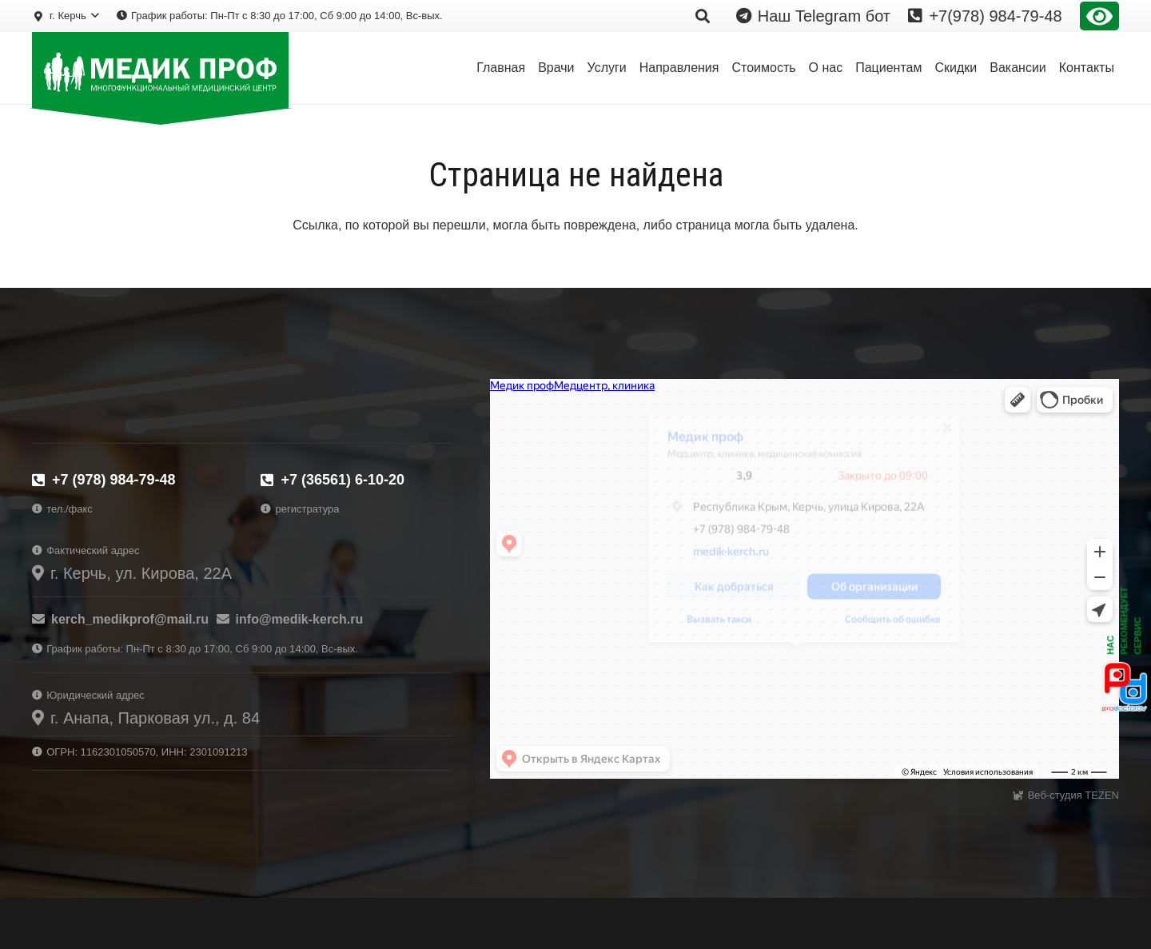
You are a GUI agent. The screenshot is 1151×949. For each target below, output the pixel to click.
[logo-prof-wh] (160, 70)
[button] (65, 16)
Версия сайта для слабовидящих (1099, 16)
